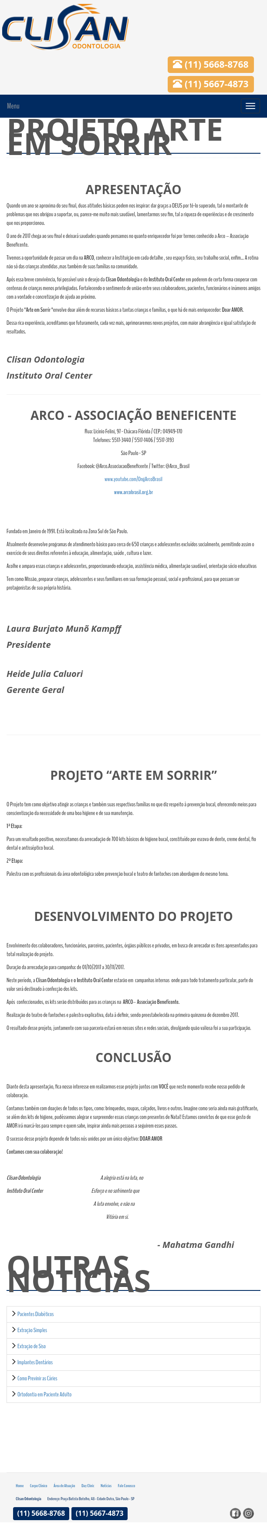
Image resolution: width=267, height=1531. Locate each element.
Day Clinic (88, 1486)
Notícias (106, 1486)
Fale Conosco (126, 1486)
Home (20, 1486)
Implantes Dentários (35, 1362)
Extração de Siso (31, 1346)
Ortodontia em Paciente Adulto (44, 1394)
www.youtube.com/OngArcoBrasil (133, 479)
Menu (13, 106)
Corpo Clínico (38, 1486)
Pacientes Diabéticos (35, 1314)
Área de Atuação (64, 1486)
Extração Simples (32, 1330)
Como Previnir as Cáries (37, 1378)
